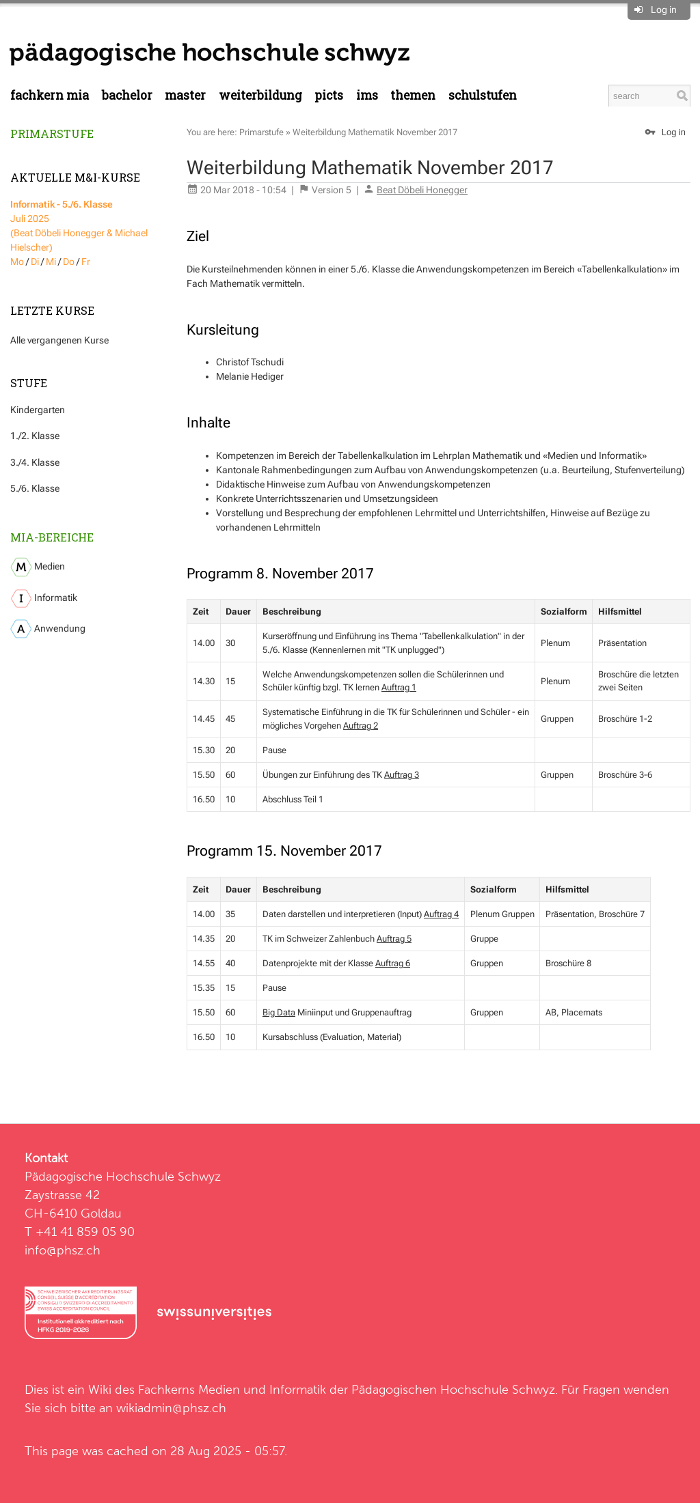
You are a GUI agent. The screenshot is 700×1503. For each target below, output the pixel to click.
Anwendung (47, 628)
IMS (367, 95)
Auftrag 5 (394, 938)
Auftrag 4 (441, 914)
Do (69, 261)
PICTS (328, 95)
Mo (17, 261)
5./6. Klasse (34, 488)
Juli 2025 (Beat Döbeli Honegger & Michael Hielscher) (79, 226)
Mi (51, 261)
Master (185, 95)
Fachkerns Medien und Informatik (232, 1389)
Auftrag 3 (401, 775)
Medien (37, 567)
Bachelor (127, 95)
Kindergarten (37, 409)
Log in (664, 9)
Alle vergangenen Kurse (59, 340)
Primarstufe (52, 133)
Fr (85, 261)
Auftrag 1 (398, 687)
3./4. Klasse (34, 462)
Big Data (278, 1012)
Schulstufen (482, 95)
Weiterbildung (260, 95)
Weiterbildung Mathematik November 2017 (375, 132)
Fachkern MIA (49, 95)
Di (35, 261)
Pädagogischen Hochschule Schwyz (453, 1389)
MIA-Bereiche (52, 537)
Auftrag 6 (392, 963)
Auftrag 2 (360, 725)
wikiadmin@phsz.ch (171, 1408)
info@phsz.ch (62, 1250)
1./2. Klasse (34, 435)
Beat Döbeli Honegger (422, 189)
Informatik (43, 598)
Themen (412, 95)
